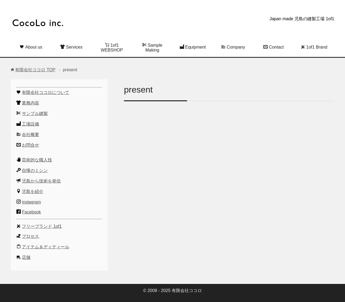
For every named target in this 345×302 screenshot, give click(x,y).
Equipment (193, 47)
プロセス (30, 236)
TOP (35, 69)
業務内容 (30, 103)
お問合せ (30, 145)
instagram (31, 202)
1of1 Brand (314, 47)
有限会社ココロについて (45, 92)
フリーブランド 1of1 (42, 226)
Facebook (31, 212)
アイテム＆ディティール (45, 247)
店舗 (26, 257)
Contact (273, 47)
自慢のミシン (35, 170)
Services (71, 47)
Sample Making (152, 47)
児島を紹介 (32, 191)
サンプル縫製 (35, 113)
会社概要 (30, 134)
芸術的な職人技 (37, 160)
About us (31, 47)
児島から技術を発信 (41, 181)
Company (233, 47)
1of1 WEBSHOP (112, 47)
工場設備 (30, 124)
